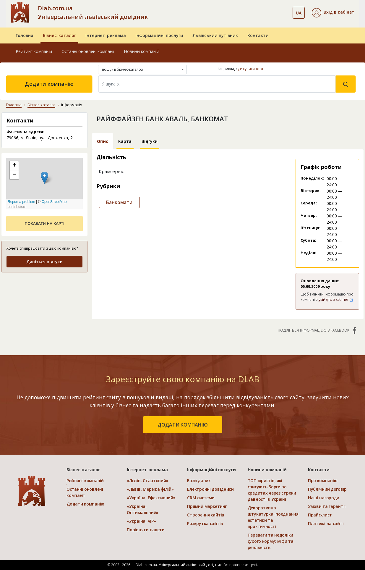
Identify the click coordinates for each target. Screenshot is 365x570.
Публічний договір (327, 489)
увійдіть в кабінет (336, 299)
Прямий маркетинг (207, 506)
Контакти (258, 35)
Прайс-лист (320, 515)
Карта (125, 141)
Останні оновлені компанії (87, 51)
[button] (333, 13)
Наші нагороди (323, 497)
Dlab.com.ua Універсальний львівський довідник (93, 12)
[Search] (216, 84)
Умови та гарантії (326, 506)
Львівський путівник (215, 35)
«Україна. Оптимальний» (142, 509)
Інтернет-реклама (105, 35)
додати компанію (183, 425)
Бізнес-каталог (59, 35)
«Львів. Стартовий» (147, 480)
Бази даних (198, 480)
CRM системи (200, 497)
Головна (24, 35)
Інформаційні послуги (159, 35)
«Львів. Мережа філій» (150, 489)
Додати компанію (49, 83)
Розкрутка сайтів (205, 523)
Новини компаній (141, 51)
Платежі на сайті (326, 523)
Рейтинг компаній (34, 51)
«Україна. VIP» (141, 521)
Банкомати (119, 202)
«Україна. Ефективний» (151, 497)
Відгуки (150, 141)
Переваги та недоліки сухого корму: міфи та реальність (270, 541)
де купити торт (250, 68)
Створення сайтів (205, 515)
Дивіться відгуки (44, 261)
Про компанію (323, 480)
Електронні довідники (210, 489)
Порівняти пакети (146, 529)
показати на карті (44, 223)
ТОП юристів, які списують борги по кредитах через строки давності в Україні (272, 490)
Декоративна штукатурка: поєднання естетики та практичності (273, 517)
